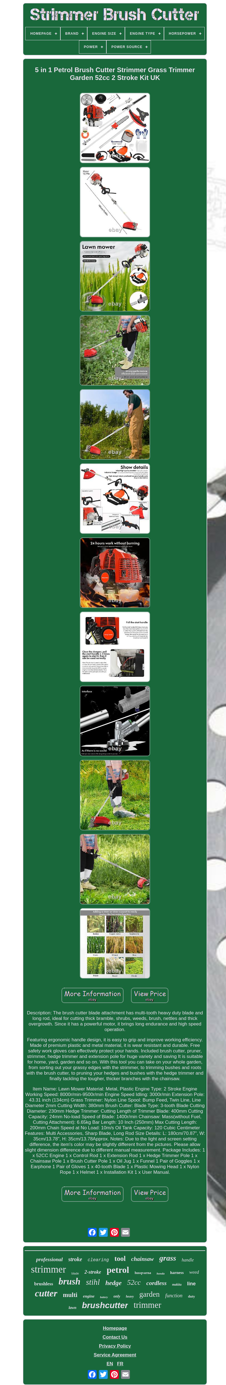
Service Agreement (115, 1355)
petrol (118, 1270)
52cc (134, 1282)
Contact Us (114, 1337)
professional (49, 1259)
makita (176, 1284)
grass (167, 1258)
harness (177, 1272)
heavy (130, 1296)
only (117, 1296)
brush (70, 1281)
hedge (113, 1282)
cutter (46, 1293)
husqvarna (143, 1273)
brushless (43, 1283)
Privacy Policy (115, 1346)
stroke (75, 1259)
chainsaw (142, 1259)
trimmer (147, 1305)
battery (104, 1297)
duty (191, 1296)
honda (160, 1273)
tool (119, 1258)
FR (120, 1363)
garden (149, 1294)
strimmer (48, 1269)
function (174, 1295)
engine (89, 1296)
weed (194, 1272)
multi (70, 1294)
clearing (98, 1260)
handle (188, 1260)
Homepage (115, 1328)
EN (110, 1363)
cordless (156, 1283)
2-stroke (92, 1272)
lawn (72, 1308)
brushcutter (105, 1305)
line (191, 1283)
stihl (93, 1282)
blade (75, 1273)
